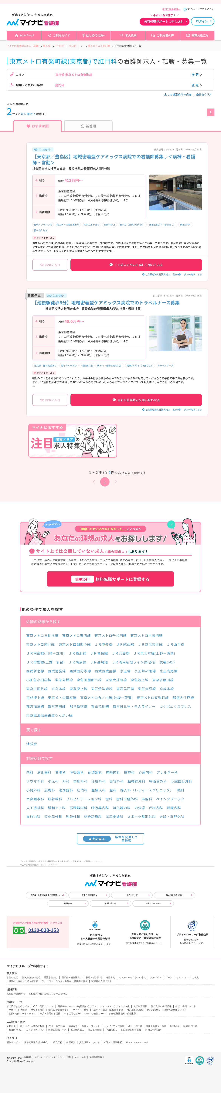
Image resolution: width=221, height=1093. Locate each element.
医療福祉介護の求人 (101, 981)
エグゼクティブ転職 (114, 1026)
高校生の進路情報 (16, 993)
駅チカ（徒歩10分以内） (132, 224)
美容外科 (116, 781)
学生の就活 (12, 977)
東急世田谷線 (37, 688)
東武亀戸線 (125, 688)
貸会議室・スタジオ (89, 1042)
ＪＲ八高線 (121, 653)
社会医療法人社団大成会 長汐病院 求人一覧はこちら (173, 274)
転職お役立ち (200, 35)
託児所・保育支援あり (67, 224)
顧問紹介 (174, 1026)
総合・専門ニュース (43, 1006)
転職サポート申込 (153, 903)
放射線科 (55, 798)
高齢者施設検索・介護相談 (122, 1013)
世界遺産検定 (37, 1010)
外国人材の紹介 (153, 1029)
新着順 (88, 125)
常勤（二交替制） (43, 149)
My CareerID (153, 1010)
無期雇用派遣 (95, 1029)
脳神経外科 (136, 781)
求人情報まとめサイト (18, 1006)
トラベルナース (165, 365)
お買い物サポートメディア (22, 1013)
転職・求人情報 (94, 977)
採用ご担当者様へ (171, 9)
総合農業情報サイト (58, 1010)
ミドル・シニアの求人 (187, 977)
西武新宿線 (35, 670)
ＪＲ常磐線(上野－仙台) (45, 662)
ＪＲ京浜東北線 (150, 644)
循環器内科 (78, 807)
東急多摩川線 (163, 679)
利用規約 (68, 903)
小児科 (53, 781)
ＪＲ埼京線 (77, 662)
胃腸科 (60, 772)
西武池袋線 (57, 670)
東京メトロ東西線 (76, 635)
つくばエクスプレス (175, 706)
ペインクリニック (170, 798)
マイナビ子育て (81, 1010)
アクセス (38, 1057)
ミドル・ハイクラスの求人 (132, 977)
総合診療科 (93, 816)
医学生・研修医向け (72, 977)
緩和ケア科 (57, 807)
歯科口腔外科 (127, 798)
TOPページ (27, 35)
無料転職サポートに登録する (110, 579)
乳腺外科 (73, 816)
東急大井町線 (116, 679)
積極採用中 (185, 224)
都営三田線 (57, 706)
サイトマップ (132, 895)
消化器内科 (122, 807)
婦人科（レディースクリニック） (146, 789)
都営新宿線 (78, 706)
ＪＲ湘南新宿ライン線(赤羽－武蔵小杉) (143, 662)
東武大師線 (147, 688)
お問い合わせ (110, 903)
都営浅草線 (35, 706)
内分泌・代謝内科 (148, 807)
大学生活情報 (140, 1006)
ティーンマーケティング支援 (115, 1006)
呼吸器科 (77, 772)
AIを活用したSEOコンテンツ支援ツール (84, 1013)
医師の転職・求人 (57, 1029)
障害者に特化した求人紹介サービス (27, 981)
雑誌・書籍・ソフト (185, 1006)
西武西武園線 (105, 670)
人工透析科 (35, 807)
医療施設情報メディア (175, 1010)
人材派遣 (11, 1026)
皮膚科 (49, 789)
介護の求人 (111, 1029)
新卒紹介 (73, 1026)
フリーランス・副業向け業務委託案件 (68, 981)
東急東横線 (64, 679)
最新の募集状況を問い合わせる (136, 400)
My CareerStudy (135, 1010)
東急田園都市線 (89, 679)
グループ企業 (80, 1057)
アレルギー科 (167, 772)
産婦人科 (98, 789)
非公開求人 (28, 114)
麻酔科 (146, 798)
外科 (66, 781)
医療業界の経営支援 (131, 1029)
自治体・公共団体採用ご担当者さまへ (46, 895)
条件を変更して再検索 (110, 839)
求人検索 (130, 35)
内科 (29, 772)
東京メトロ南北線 (40, 644)
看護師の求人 (15, 1029)
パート (168, 977)
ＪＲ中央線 (103, 644)
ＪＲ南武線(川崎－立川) (45, 653)
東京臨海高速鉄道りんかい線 (49, 715)
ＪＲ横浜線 (77, 653)
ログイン (202, 21)
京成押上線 (35, 697)
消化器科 (44, 772)
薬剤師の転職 (190, 1026)
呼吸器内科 (100, 807)
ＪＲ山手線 (176, 644)
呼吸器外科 (158, 781)
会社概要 (27, 1057)
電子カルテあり (91, 224)
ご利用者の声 (165, 35)
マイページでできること (200, 9)
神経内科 (113, 772)
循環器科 (95, 772)
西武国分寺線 (80, 670)
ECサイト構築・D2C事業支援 (108, 1010)
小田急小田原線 (38, 679)
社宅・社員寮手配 (113, 1042)
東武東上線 (78, 688)
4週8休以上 (109, 224)
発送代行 (57, 1042)
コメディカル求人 (35, 1029)
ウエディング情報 (18, 1010)
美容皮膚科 (115, 816)
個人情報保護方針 (97, 1057)
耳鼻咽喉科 (35, 798)
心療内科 (145, 772)
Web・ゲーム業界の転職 (32, 1026)
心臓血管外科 (181, 781)
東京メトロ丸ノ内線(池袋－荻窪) (106, 697)
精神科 (129, 772)
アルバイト (155, 977)
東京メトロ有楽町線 (153, 697)
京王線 (125, 670)
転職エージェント (91, 1026)
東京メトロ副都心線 (75, 644)
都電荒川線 (100, 706)
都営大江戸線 (183, 697)
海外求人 (110, 977)
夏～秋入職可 (41, 230)
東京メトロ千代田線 (110, 635)
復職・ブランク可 (43, 224)
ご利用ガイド (61, 35)
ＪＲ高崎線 (99, 662)
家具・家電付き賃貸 (50, 1013)
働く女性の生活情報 (161, 1006)
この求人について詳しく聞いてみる (136, 264)
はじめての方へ (96, 35)
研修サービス (13, 1042)
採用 (69, 1057)
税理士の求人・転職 (156, 1026)
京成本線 (167, 688)
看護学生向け (51, 977)
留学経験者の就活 (31, 977)
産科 (113, 789)
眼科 (180, 789)
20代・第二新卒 (57, 1026)
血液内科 (33, 816)
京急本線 (58, 688)
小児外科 (33, 789)
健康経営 (70, 1042)
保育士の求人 (77, 1029)
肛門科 (82, 789)
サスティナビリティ (54, 1057)
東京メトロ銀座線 (62, 697)
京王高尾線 (169, 670)
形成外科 (98, 781)
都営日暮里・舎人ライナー (134, 706)
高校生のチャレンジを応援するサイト (77, 1006)
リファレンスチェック (137, 1042)
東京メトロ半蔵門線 (146, 635)
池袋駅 (31, 743)
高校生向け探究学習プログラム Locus (48, 993)
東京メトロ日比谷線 (42, 635)
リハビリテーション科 (84, 798)
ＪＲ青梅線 (99, 653)
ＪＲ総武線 (125, 644)
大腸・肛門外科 (172, 816)
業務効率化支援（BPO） (36, 1042)
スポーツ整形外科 (141, 816)
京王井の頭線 (145, 670)
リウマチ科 (35, 781)
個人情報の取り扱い (174, 895)
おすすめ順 (38, 125)
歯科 (109, 798)
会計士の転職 (135, 1026)
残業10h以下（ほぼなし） (162, 224)
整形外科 (80, 781)
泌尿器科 (66, 789)
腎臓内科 (174, 807)
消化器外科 (53, 816)
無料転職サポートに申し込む (163, 21)
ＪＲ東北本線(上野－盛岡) (154, 653)
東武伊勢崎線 (102, 688)
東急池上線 (140, 679)
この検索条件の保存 (178, 94)
